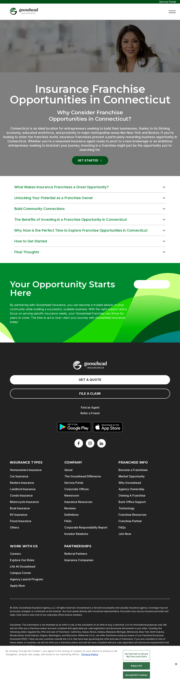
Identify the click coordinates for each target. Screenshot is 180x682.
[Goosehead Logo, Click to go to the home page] (24, 11)
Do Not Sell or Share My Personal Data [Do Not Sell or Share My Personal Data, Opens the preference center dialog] (136, 657)
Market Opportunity (132, 476)
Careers (15, 553)
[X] (90, 443)
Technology (127, 508)
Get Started (90, 160)
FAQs (67, 521)
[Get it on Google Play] (74, 427)
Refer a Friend (90, 413)
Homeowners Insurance (26, 470)
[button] (172, 11)
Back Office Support (132, 502)
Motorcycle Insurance (24, 502)
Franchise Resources (132, 514)
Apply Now (17, 585)
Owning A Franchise (132, 495)
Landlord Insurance (23, 489)
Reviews (70, 508)
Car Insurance (19, 476)
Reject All (136, 667)
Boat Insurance (20, 508)
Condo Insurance (21, 495)
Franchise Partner (130, 521)
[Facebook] (78, 443)
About (68, 470)
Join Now (125, 534)
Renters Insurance (22, 482)
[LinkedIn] (101, 443)
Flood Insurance (20, 521)
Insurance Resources (78, 502)
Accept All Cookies (136, 676)
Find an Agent (90, 407)
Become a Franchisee (133, 470)
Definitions (71, 514)
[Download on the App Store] (108, 427)
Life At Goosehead (22, 566)
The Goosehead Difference (82, 476)
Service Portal (167, 1)
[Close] (176, 666)
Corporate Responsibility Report (85, 527)
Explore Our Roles (22, 560)
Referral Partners (75, 553)
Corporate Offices (76, 489)
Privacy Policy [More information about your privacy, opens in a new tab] (89, 655)
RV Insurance (18, 514)
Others (14, 527)
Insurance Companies (78, 560)
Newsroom (71, 495)
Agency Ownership (131, 489)
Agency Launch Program (26, 579)
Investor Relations (76, 534)
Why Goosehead (130, 482)
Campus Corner (20, 573)
